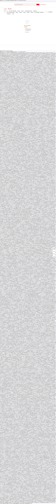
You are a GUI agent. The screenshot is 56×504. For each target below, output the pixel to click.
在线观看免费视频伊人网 (26, 235)
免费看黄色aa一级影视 (13, 60)
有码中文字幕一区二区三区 (52, 285)
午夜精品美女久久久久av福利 (23, 323)
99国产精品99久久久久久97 (49, 424)
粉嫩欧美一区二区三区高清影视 (49, 202)
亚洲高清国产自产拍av (26, 127)
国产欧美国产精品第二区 (26, 361)
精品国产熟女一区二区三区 (27, 69)
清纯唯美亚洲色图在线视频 (46, 252)
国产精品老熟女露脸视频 (45, 198)
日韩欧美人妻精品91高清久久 (7, 71)
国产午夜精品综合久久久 (3, 53)
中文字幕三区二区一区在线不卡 (33, 103)
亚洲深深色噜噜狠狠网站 (42, 434)
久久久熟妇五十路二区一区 (6, 474)
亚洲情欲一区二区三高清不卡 (40, 70)
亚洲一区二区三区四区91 (9, 243)
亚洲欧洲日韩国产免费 (11, 242)
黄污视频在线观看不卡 (6, 384)
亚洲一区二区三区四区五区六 (31, 126)
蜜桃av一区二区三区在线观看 (29, 398)
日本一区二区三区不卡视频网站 (13, 251)
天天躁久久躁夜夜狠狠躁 (30, 254)
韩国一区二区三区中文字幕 (20, 349)
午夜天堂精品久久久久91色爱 (3, 220)
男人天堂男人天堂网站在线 (43, 287)
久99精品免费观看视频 (3, 107)
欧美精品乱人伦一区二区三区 (8, 216)
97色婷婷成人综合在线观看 (39, 240)
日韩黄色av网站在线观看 (27, 474)
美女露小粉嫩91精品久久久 (38, 218)
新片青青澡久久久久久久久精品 (30, 183)
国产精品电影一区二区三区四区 (33, 289)
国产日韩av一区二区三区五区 (37, 236)
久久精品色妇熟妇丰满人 (23, 217)
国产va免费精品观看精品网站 (26, 176)
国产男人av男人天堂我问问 (6, 147)
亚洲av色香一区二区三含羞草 (29, 57)
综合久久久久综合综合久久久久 (51, 460)
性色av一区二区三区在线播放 (32, 420)
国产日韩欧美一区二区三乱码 (7, 94)
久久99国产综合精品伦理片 (18, 101)
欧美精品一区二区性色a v (51, 467)
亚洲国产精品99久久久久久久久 (22, 204)
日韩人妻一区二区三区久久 (13, 404)
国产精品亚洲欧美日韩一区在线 (45, 253)
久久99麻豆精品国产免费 (52, 62)
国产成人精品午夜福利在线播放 (48, 274)
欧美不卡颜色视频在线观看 (51, 310)
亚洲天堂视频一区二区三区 (24, 250)
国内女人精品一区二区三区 (30, 171)
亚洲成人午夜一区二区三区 (6, 174)
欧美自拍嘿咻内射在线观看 (14, 163)
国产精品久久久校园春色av (46, 52)
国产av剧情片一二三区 (44, 249)
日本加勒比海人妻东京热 (13, 283)
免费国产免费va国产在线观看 (7, 400)
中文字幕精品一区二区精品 (46, 178)
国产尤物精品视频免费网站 (41, 177)
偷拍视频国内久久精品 (48, 185)
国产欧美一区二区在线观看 (11, 144)
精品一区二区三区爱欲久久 (9, 330)
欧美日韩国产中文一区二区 (44, 476)
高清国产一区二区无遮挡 (34, 55)
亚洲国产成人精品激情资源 (43, 364)
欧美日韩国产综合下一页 (4, 140)
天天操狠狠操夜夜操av (15, 183)
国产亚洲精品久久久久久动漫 (44, 431)
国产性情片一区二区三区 (12, 240)
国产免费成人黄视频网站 (28, 146)
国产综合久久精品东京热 (21, 61)
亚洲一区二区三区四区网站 (34, 54)
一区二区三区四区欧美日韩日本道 (9, 314)
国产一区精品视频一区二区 (35, 138)
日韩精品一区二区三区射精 (37, 134)
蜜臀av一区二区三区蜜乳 (24, 319)
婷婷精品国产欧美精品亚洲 (25, 271)
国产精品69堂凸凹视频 (33, 174)
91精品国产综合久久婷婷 (33, 278)
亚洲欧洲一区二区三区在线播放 (21, 163)
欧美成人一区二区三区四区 (25, 390)
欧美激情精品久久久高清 (3, 179)
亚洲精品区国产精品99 (13, 350)
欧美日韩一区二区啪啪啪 (4, 95)
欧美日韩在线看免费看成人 (14, 366)
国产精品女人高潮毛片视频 (49, 470)
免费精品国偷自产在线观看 (18, 62)
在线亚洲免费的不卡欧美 (40, 273)
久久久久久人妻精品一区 (11, 501)
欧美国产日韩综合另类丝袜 (31, 175)
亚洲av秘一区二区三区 (13, 69)
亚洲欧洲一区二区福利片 (31, 362)
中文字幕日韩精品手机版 (15, 146)
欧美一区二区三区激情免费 (9, 136)
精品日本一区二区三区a (48, 177)
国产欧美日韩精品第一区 (32, 240)
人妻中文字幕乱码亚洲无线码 (48, 97)
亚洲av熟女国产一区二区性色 (51, 219)
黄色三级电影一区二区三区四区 (50, 243)
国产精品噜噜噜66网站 (3, 219)
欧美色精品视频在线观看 (29, 168)
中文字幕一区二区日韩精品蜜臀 (12, 127)
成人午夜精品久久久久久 (30, 476)
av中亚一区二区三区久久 (23, 199)
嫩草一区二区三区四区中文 (15, 68)
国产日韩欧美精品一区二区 (47, 276)
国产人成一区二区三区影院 (10, 175)
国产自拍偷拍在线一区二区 (19, 141)
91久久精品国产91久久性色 (10, 254)
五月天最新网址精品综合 (26, 106)
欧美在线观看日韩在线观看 (18, 331)
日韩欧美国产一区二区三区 (16, 166)
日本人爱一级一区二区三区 (38, 125)
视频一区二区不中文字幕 (43, 286)
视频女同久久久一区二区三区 (22, 428)
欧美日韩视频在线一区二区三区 (43, 357)
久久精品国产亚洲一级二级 (13, 72)
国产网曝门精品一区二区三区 (24, 241)
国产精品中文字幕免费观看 (50, 65)
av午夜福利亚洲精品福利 (50, 287)
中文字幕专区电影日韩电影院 (13, 474)
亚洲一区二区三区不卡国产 (37, 476)
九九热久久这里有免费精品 (17, 236)
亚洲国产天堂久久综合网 (19, 73)
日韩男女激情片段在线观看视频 (49, 308)
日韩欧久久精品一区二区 (34, 211)
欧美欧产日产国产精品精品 (20, 54)
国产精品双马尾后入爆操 (47, 214)
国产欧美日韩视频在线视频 (22, 432)
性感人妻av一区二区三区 (40, 278)
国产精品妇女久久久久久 (33, 350)
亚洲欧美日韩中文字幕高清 (25, 247)
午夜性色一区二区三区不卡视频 (17, 352)
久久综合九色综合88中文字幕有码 (33, 93)
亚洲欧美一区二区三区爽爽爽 (26, 350)
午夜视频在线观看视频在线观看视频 (14, 171)
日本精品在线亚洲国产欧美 (10, 135)
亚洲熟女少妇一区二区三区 (47, 247)
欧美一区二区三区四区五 (44, 322)
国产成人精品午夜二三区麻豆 (3, 440)
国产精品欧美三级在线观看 (39, 360)
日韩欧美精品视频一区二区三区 (33, 427)
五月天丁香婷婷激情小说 (42, 133)
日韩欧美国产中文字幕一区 (18, 74)
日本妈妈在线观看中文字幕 (13, 290)
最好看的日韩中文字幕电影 (37, 363)
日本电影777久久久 (3, 183)
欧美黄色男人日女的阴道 (37, 65)
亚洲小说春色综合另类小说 (5, 403)
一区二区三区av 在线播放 (46, 112)
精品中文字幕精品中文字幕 (3, 198)
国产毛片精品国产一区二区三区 (42, 327)
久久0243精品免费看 (45, 201)
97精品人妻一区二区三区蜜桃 (13, 205)
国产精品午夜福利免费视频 (24, 310)
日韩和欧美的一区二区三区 (24, 126)
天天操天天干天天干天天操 (19, 182)
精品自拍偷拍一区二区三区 (29, 204)
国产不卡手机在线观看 (44, 353)
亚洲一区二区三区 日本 (48, 181)
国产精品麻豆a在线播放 (47, 182)
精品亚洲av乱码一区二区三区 (9, 203)
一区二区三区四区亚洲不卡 (24, 476)
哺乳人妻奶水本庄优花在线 (3, 438)
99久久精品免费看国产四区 (50, 212)
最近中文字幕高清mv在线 (49, 501)
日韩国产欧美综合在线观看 (49, 326)
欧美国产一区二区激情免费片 (43, 207)
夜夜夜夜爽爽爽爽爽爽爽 (41, 176)
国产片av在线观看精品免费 (13, 456)
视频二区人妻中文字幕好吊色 (31, 253)
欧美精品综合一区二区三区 (9, 202)
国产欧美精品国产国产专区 (21, 400)
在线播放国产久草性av (44, 101)
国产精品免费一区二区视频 (11, 253)
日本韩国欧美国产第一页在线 (14, 327)
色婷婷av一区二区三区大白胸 (20, 251)
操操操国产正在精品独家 (46, 256)
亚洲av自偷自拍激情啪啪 (50, 68)
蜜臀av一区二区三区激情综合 (11, 346)
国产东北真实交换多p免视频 (46, 98)
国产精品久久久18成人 (48, 463)
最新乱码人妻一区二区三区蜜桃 (36, 136)
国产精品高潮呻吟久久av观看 (28, 245)
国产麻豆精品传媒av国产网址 (44, 169)
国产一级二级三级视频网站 (39, 457)
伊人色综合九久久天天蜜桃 (41, 104)
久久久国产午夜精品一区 (39, 109)
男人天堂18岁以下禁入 (46, 235)
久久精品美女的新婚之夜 (10, 244)
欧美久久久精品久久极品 (29, 358)
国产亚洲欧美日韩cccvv (30, 396)
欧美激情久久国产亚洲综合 (14, 364)
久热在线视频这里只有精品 (11, 347)
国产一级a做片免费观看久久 (12, 128)
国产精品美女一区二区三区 (4, 274)
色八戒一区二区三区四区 (37, 165)
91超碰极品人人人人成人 (19, 132)
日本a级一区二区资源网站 (46, 140)
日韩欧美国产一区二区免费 (5, 131)
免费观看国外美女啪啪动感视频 (42, 433)
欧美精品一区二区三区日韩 (9, 250)
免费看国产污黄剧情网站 (7, 205)
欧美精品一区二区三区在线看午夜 (24, 360)
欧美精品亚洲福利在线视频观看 (48, 104)
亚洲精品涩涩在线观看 (7, 349)
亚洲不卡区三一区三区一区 (10, 319)
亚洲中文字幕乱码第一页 (27, 278)
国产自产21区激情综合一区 (7, 366)
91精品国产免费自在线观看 (29, 102)
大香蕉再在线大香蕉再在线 (48, 392)
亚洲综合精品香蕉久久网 (7, 350)
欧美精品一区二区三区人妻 (5, 242)
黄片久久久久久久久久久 (36, 254)
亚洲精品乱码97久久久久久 (39, 252)
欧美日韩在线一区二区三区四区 (37, 431)
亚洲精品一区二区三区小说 (52, 271)
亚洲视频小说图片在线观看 (34, 466)
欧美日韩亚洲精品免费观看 (38, 250)
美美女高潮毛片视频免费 (46, 126)
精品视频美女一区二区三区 (22, 291)
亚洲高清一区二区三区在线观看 (9, 166)
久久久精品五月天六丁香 (43, 204)
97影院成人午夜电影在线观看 (9, 285)
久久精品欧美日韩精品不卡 (27, 357)
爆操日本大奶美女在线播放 (48, 404)
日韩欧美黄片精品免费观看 (16, 217)
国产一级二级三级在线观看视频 (4, 214)
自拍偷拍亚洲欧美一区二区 (41, 61)
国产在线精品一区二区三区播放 (22, 68)
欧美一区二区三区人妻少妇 (51, 125)
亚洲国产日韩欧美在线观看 (25, 320)
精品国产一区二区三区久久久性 (28, 60)
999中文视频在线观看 (18, 494)
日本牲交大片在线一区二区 (3, 252)
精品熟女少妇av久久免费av (4, 215)
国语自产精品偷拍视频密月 (48, 434)
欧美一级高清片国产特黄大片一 (13, 245)
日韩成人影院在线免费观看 (7, 130)
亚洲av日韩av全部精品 (30, 501)
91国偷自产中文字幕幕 (16, 135)
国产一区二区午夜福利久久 (36, 366)
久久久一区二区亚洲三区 (12, 73)
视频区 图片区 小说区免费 (12, 98)
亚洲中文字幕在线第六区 (24, 63)
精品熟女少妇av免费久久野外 (5, 284)
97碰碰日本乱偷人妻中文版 (46, 143)
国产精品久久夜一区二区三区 (40, 331)
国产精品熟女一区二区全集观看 (33, 127)
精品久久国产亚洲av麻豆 (30, 107)
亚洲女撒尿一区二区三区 (36, 359)
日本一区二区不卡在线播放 (10, 363)
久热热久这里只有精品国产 (5, 173)
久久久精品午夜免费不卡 (31, 322)
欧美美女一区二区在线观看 (23, 309)
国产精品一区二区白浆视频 (42, 179)
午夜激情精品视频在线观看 (29, 291)
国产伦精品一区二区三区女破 (37, 330)
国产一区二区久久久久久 (49, 107)
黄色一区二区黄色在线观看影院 (15, 91)
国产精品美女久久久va (37, 402)
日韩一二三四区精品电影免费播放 (49, 93)
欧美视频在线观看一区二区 (27, 493)
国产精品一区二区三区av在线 (48, 455)
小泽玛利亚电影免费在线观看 (38, 62)
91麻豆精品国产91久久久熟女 (42, 128)
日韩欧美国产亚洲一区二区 (31, 210)
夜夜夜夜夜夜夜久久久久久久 (6, 142)
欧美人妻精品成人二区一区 (50, 397)
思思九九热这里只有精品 (33, 172)
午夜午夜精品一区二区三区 (17, 63)
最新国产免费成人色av (48, 61)
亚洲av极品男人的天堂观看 (15, 397)
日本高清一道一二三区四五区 (16, 199)
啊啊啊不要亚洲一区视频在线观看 (42, 173)
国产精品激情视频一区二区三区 (29, 468)
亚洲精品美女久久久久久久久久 (50, 138)
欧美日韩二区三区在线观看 (4, 294)
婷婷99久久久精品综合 (11, 74)
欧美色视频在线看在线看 (28, 326)
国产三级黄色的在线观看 (6, 239)
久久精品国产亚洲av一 (52, 58)
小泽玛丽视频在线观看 (45, 73)
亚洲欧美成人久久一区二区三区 (8, 353)
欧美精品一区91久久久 (12, 500)
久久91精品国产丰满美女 (12, 467)
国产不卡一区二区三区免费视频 (18, 247)
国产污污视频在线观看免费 (23, 440)
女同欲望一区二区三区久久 (9, 237)
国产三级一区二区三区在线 (34, 92)
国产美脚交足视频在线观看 (12, 137)
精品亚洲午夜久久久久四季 (40, 95)
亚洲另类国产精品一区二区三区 (18, 477)
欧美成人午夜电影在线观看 (4, 241)
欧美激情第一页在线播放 (16, 200)
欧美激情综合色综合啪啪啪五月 (26, 96)
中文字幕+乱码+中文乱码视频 (22, 216)
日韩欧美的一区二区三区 (10, 126)
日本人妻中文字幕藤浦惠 (42, 53)
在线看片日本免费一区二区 (34, 148)
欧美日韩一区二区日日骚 (13, 206)
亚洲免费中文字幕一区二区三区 (45, 139)
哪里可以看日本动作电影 (18, 501)
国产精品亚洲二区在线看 (13, 386)
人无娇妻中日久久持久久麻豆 (25, 238)
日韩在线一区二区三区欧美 (45, 218)
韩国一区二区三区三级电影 (45, 174)
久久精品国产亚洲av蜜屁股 (34, 110)
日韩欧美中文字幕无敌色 (48, 168)
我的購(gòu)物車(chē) (43, 4)
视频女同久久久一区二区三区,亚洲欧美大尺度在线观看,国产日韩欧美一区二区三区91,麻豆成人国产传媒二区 (13, 0)
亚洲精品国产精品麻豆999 (21, 148)
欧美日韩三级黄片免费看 (44, 382)
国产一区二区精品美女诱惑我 (44, 167)
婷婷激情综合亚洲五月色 (26, 214)
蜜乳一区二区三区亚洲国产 (51, 167)
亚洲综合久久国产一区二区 (20, 172)
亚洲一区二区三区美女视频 (39, 73)
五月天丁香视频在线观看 (17, 99)
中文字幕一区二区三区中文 (9, 53)
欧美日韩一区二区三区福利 (22, 66)
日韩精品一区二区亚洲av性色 (31, 137)
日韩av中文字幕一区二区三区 (36, 423)
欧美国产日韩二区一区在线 (9, 168)
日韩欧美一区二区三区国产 (37, 183)
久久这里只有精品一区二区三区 (26, 477)
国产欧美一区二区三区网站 (49, 277)
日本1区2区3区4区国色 (17, 107)
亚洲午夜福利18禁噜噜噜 (44, 284)
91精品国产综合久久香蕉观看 (9, 462)
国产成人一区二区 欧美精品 (8, 139)
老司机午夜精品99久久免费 (40, 69)
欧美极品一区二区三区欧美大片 (15, 100)
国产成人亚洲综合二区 (14, 493)
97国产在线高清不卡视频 (36, 203)
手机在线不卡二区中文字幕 (17, 475)
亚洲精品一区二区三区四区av (32, 458)
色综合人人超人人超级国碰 (7, 67)
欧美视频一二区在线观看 (39, 467)
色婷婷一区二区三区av (34, 129)
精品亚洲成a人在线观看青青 (50, 64)
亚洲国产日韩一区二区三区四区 (6, 132)
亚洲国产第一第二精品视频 (27, 128)
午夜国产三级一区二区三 (33, 201)
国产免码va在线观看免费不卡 (32, 73)
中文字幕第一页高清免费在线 (30, 461)
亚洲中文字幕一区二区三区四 (6, 62)
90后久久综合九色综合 (45, 441)
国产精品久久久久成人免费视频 (49, 133)
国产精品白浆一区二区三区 (29, 99)
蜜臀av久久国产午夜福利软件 (48, 129)
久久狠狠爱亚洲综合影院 (36, 495)
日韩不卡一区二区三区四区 (30, 64)
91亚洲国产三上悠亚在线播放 (8, 146)
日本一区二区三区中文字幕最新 (25, 457)
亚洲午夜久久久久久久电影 (17, 52)
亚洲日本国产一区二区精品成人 (40, 238)
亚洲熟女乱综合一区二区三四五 (8, 360)
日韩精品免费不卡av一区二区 (4, 315)
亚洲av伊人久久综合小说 (50, 66)
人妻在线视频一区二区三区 (30, 144)
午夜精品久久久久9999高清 (43, 475)
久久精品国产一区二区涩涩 (40, 211)
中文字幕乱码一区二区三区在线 (26, 201)
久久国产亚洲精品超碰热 (50, 362)
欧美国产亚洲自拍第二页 (21, 327)
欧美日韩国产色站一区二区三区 (49, 110)
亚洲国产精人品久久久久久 (34, 327)
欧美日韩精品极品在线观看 (3, 199)
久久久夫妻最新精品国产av (5, 178)
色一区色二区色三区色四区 (9, 432)
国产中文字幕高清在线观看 (36, 469)
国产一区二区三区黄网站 (21, 129)
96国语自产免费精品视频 (4, 248)
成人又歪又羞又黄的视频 (20, 142)
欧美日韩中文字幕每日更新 (18, 368)
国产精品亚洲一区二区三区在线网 (8, 185)
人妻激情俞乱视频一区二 (39, 314)
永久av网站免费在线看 (51, 221)
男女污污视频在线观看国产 (31, 241)
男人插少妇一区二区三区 (9, 134)
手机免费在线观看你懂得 (34, 426)
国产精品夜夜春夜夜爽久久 (22, 200)
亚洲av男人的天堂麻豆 (24, 144)
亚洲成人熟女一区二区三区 (51, 325)
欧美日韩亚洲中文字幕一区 (7, 171)
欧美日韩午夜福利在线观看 (49, 244)
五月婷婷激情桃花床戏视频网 (19, 492)
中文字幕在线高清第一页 (49, 237)
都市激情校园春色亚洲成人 (47, 436)
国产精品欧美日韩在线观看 (43, 56)
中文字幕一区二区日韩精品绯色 (4, 317)
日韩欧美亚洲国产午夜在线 (44, 210)
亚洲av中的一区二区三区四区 (24, 249)
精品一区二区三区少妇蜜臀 (37, 217)
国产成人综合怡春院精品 (25, 464)
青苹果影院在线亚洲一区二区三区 (48, 130)
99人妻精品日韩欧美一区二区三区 (45, 250)
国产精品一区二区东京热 (46, 175)
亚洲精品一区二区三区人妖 (52, 318)
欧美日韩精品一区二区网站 (51, 387)
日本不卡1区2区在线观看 (50, 257)
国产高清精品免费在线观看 (18, 164)
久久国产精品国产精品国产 (5, 93)
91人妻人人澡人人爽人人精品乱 (35, 89)
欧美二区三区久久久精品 (14, 94)
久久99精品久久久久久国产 (34, 71)
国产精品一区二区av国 (31, 209)
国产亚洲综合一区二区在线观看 (49, 128)
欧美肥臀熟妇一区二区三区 (21, 162)
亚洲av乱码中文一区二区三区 (51, 497)
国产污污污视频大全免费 (8, 61)
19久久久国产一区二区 (39, 174)
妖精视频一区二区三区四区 (23, 496)
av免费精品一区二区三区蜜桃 (14, 61)
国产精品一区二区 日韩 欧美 (28, 72)
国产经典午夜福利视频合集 (35, 72)
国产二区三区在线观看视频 (21, 170)
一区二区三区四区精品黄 (20, 276)
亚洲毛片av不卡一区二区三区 (44, 208)
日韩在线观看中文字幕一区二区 (33, 386)
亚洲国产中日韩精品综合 (39, 256)
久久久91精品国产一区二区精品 (44, 213)
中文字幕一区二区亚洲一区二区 (30, 184)
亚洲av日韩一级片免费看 (32, 132)
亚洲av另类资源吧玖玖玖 (36, 352)
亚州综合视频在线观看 (48, 288)
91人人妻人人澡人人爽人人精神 (38, 367)
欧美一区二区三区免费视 (11, 475)
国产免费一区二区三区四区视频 (27, 55)
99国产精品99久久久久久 (40, 384)
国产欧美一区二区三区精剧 (41, 170)
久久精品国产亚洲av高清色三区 (47, 435)
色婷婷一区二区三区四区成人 (17, 292)
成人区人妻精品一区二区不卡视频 (44, 60)
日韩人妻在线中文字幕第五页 (43, 209)
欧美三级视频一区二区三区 (29, 469)
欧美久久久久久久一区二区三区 (44, 423)
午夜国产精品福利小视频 (35, 324)
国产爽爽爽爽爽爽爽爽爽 (44, 243)
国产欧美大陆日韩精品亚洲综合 (10, 439)
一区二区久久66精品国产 (44, 257)
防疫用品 (28, 12)
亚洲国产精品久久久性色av (21, 105)
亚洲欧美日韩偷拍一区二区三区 (35, 357)
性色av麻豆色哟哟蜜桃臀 (33, 131)
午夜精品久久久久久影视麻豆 (34, 237)
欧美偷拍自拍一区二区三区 (22, 168)
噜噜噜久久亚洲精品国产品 (27, 327)
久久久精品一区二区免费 (7, 456)
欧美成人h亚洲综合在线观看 (26, 182)
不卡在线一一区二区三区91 (47, 466)
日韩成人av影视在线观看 (50, 99)
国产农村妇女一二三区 (31, 257)
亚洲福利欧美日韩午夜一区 (12, 436)
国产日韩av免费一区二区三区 (39, 142)
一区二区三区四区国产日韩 (23, 65)
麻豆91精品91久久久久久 (44, 91)
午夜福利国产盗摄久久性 (44, 108)
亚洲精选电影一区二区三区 (34, 146)
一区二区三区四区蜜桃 (45, 199)
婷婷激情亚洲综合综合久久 (4, 351)
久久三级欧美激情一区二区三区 (16, 167)
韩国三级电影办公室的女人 (32, 320)
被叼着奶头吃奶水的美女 (43, 396)
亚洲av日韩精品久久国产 (25, 292)
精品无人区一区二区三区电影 (51, 367)
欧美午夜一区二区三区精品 (26, 255)
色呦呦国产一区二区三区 (7, 70)
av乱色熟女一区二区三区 (27, 275)
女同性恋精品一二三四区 (23, 107)
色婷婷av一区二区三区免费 (12, 284)
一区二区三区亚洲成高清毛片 (25, 392)
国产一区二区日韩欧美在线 (50, 365)
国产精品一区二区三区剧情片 (12, 141)
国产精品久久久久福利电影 (48, 440)
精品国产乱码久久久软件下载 (19, 131)
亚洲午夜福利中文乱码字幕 (4, 281)
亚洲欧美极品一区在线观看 (14, 57)
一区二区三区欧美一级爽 (33, 457)
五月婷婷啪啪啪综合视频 (11, 274)
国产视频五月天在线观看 (8, 211)
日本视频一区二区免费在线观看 (47, 426)
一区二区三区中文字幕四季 (49, 71)
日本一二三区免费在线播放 (32, 142)
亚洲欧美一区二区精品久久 (8, 354)
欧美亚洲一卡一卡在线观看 (39, 279)
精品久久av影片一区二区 (20, 67)
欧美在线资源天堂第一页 (37, 496)
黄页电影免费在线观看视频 (5, 56)
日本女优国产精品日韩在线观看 (43, 205)
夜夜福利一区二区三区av (19, 279)
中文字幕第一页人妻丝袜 (17, 495)
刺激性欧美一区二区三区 (52, 309)
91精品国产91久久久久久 (29, 66)
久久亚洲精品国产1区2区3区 (35, 277)
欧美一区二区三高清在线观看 (46, 278)
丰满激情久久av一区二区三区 (33, 141)
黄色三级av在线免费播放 (3, 243)
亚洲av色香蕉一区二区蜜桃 (10, 210)
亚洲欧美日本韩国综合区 (27, 105)
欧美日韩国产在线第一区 (49, 328)
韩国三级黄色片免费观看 (6, 276)
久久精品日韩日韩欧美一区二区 (39, 280)
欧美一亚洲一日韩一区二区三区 (42, 355)
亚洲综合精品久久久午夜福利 (13, 277)
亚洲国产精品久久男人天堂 (12, 348)
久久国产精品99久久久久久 (16, 469)
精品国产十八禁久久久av (16, 216)
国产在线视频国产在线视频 (4, 331)
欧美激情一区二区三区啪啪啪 (33, 104)
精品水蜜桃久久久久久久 (38, 91)
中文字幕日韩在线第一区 (18, 459)
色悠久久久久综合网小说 (9, 102)
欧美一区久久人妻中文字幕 (21, 426)
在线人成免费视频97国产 (6, 502)
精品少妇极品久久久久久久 (19, 110)
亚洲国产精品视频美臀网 (26, 282)
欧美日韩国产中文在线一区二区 (28, 61)
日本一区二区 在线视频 (45, 294)
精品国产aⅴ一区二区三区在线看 (46, 58)
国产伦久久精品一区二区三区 (48, 427)
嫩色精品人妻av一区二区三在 (12, 178)
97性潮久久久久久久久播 (37, 501)
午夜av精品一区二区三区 (35, 177)
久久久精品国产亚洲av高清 (31, 167)
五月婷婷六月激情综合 (45, 137)
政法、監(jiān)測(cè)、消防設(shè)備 (39, 12)
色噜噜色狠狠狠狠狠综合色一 (20, 128)
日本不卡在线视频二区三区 (13, 147)
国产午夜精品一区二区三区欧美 (16, 309)
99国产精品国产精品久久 (5, 103)
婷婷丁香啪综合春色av (39, 321)
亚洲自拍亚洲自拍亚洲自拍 (29, 169)
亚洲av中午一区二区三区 (7, 471)
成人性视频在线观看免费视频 (11, 182)
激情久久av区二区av (15, 313)
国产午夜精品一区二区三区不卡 (17, 382)
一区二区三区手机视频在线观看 (12, 494)
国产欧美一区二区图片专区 (27, 89)
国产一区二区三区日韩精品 (23, 286)
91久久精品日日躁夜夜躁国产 (24, 257)
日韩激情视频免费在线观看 (4, 55)
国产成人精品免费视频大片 (43, 398)
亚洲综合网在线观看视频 (35, 293)
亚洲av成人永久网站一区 (50, 56)
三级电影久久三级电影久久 (8, 204)
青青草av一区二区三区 (23, 169)
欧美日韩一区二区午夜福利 (5, 318)
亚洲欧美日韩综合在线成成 (40, 96)
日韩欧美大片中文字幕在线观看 (44, 312)
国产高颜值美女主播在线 (15, 246)
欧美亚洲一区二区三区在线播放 (36, 358)
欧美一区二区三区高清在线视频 (12, 215)
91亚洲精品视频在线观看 (7, 180)
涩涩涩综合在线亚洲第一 (41, 275)
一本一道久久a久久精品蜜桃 (42, 311)
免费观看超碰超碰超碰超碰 (23, 367)
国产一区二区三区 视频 (23, 177)
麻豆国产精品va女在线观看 (23, 396)
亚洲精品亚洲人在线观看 (28, 211)
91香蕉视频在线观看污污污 (25, 389)
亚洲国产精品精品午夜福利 (31, 250)
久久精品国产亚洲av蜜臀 (10, 382)
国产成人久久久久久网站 (52, 351)
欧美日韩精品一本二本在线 (8, 167)
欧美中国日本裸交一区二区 (37, 216)
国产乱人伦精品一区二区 (11, 138)
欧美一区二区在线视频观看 (24, 318)
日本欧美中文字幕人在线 (4, 254)
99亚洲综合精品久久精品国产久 (8, 246)
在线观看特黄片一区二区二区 (32, 239)
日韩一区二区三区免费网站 (6, 235)
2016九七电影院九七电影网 (47, 103)
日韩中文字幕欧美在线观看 (18, 56)
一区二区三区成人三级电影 (12, 429)
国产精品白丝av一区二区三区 (32, 279)
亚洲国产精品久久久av (21, 89)
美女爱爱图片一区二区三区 (36, 162)
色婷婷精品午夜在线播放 (24, 165)
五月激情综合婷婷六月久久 (12, 131)
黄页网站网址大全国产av (11, 477)
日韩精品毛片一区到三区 (40, 54)
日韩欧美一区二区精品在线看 (20, 205)
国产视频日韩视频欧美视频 (30, 294)
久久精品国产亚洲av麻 (37, 184)
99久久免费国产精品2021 (25, 314)
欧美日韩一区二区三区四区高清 (8, 184)
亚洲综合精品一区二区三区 (43, 171)
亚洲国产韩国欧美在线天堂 (48, 92)
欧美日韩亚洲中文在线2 (5, 466)
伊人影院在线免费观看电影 (16, 221)
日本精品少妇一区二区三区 (17, 257)
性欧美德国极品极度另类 (8, 383)
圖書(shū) (20, 12)
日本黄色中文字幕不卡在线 (47, 315)
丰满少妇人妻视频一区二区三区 (48, 146)
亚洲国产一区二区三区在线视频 (51, 101)
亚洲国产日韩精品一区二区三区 (33, 182)
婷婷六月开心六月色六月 (43, 184)
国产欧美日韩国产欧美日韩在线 (25, 173)
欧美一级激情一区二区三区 (8, 503)
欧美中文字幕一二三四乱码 (14, 328)
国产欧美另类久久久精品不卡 (10, 164)
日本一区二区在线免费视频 (35, 311)
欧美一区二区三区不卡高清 (21, 71)
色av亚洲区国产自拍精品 (52, 456)
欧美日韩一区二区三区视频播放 (25, 351)
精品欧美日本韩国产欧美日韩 (24, 388)
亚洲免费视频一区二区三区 (11, 273)
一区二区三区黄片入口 (27, 94)
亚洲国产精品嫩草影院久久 (16, 424)
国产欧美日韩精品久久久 (22, 243)
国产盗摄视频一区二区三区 (28, 434)
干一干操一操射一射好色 (51, 199)
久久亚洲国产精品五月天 (6, 177)
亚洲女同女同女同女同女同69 (4, 101)
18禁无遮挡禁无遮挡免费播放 (17, 242)
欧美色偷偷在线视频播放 (38, 253)
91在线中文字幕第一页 (7, 54)
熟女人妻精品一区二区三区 (15, 387)
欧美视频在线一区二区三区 (25, 279)
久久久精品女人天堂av (44, 125)
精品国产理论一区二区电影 (4, 459)
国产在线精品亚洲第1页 (9, 275)
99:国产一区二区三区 (26, 289)
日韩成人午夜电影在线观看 (51, 284)
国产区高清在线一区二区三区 (41, 427)
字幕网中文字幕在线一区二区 (29, 400)
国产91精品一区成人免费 (9, 311)
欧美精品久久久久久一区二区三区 (6, 493)
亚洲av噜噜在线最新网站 (26, 273)
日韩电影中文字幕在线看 (6, 425)
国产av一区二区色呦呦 (31, 56)
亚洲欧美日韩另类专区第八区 (15, 139)
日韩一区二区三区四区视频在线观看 (27, 393)
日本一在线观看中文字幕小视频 (39, 247)
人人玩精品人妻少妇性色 (29, 311)
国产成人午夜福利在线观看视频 (12, 214)
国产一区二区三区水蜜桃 (33, 403)
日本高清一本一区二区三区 (40, 94)
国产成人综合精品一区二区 (51, 249)
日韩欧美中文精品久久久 (6, 282)
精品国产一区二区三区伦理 (19, 106)
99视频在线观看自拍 (12, 109)
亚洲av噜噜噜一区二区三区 (49, 57)
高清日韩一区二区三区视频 (52, 137)
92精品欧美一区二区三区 (16, 432)
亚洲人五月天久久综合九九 (29, 53)
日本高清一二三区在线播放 (51, 294)
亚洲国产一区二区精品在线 (42, 67)
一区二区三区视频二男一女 (42, 138)
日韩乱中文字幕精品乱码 (38, 389)
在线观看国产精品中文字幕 (4, 390)
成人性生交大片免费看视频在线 (29, 366)
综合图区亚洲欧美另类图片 (45, 271)
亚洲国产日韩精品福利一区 (4, 346)
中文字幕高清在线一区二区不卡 (28, 162)
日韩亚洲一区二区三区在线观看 (18, 437)
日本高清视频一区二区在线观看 (18, 455)
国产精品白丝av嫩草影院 (11, 321)
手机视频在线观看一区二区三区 (23, 91)
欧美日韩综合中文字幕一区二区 (5, 128)
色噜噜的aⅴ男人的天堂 (37, 257)
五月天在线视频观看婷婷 (33, 494)
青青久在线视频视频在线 (31, 475)
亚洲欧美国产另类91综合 (5, 212)
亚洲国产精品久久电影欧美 (51, 246)
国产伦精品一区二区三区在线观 (31, 439)
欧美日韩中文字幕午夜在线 (23, 254)
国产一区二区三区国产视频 (46, 106)
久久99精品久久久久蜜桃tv (44, 401)
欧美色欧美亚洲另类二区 (3, 395)
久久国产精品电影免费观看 (5, 464)
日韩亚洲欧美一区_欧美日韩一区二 (5, 404)
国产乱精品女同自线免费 (25, 421)
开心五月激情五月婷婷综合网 (26, 141)
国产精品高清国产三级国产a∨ (37, 101)
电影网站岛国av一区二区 (11, 293)
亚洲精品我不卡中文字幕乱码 (26, 384)
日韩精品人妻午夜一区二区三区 (12, 492)
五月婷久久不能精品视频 (24, 362)
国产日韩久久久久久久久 (49, 385)
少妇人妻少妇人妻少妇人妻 (32, 391)
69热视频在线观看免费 (37, 243)
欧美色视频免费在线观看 (47, 96)
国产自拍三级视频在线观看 (25, 283)
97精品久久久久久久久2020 (48, 53)
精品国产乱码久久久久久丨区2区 (18, 389)
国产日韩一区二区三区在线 (47, 492)
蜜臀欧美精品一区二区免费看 (38, 459)
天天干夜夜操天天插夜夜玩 (37, 166)
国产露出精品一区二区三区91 (37, 144)
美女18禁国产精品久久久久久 (31, 91)
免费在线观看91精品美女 (28, 426)
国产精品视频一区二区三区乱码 (51, 476)
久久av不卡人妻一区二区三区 (35, 244)
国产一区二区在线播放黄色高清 (34, 275)
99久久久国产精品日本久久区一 (15, 431)
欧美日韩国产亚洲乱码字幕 (35, 168)
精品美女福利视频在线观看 (13, 54)
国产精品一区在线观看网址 (40, 235)
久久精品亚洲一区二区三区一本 (37, 58)
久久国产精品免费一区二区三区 (41, 206)
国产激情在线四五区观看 (11, 257)
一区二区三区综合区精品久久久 (29, 207)
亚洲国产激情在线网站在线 (21, 434)
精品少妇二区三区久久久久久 (16, 169)
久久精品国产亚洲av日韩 (10, 217)
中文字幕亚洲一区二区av (39, 346)
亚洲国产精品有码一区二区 (32, 316)
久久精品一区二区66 (40, 55)
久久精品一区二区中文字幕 (18, 422)
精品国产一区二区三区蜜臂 (45, 74)
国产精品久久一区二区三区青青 (44, 461)
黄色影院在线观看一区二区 (51, 236)
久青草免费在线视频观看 (26, 142)
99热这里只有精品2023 (10, 286)
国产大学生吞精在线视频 (16, 462)
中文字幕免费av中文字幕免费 (15, 134)
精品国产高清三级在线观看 (25, 394)
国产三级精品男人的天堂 (39, 420)
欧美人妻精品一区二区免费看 (4, 501)
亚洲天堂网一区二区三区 (14, 130)
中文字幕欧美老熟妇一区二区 (26, 429)
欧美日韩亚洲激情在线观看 (22, 397)
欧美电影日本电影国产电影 (29, 462)
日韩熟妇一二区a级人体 (13, 106)
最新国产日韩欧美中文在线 (22, 202)
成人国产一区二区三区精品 (7, 100)
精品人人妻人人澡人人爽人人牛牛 (24, 220)
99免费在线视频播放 (8, 170)
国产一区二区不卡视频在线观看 (37, 309)
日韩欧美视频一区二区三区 (41, 182)
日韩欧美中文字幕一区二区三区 (28, 364)
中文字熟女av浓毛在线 (50, 108)
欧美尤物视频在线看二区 (17, 440)
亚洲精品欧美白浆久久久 (29, 397)
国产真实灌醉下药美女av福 (24, 475)
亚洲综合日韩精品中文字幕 (34, 105)
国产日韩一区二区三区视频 (14, 112)
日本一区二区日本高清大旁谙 (45, 109)
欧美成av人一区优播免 (22, 203)
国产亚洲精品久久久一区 (32, 392)
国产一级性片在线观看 (6, 165)
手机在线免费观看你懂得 (15, 129)
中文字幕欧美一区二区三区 (21, 245)
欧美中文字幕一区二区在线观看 (17, 250)
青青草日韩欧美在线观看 (19, 350)
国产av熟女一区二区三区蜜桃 (32, 360)
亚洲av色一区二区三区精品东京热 (30, 163)
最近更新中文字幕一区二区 (27, 54)
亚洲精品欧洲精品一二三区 (29, 202)
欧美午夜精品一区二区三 (52, 52)
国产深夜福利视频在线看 (29, 383)
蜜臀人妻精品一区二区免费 (50, 319)
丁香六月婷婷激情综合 (17, 220)
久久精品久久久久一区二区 (52, 178)
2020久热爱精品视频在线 (15, 208)
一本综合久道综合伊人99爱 (31, 62)
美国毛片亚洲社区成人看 (43, 254)
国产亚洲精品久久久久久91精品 (46, 361)
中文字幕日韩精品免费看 (29, 185)
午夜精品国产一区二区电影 (51, 248)
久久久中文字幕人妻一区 (4, 135)
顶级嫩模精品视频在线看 (46, 456)
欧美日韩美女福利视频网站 (39, 239)
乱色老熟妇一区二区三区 (29, 329)
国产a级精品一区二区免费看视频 (11, 252)
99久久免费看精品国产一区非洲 (40, 172)
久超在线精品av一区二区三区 (4, 362)
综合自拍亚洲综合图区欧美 (48, 383)
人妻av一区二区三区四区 (41, 471)
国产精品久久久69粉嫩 (18, 109)
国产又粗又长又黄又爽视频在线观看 (34, 308)
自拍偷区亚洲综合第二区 (35, 471)
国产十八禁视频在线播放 (40, 127)
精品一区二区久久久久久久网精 (4, 293)
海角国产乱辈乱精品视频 (11, 103)
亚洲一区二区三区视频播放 (29, 203)
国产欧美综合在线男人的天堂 (35, 463)
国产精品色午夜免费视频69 (17, 198)
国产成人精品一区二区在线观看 (39, 126)
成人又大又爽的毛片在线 (51, 60)
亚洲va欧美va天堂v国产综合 (33, 95)
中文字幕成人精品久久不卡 (44, 493)
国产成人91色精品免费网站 (9, 59)
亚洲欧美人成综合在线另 (16, 468)
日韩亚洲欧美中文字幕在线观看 (29, 219)
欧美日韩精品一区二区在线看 (21, 207)
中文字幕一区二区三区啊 (26, 316)
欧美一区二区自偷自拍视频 (29, 90)
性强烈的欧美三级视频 (35, 354)
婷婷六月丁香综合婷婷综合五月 (4, 257)
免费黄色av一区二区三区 (7, 207)
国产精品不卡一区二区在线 (36, 90)
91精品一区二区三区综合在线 (36, 287)
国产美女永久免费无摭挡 (12, 238)
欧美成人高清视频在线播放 (36, 219)
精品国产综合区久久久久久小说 (48, 238)
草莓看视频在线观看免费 (40, 435)
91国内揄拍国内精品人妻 (23, 433)
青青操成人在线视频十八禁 (8, 208)
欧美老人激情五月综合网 (32, 125)
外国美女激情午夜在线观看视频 (46, 240)
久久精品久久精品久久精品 (33, 347)
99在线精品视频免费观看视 (49, 141)
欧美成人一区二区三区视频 (15, 287)
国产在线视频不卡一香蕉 (4, 176)
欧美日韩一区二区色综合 (33, 112)
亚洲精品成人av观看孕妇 (7, 172)
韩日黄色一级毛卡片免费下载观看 (27, 466)
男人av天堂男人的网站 (23, 59)
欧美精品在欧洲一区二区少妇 (6, 277)
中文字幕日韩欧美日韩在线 (7, 328)
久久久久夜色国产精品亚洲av (16, 58)
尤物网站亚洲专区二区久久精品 (18, 285)
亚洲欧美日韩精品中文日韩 (24, 236)
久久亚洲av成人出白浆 (5, 279)
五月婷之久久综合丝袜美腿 (4, 475)
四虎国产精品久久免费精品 (26, 104)
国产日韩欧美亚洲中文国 (22, 237)
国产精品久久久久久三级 (44, 66)
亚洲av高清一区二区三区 (12, 384)
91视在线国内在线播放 (35, 130)
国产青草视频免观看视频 (47, 384)
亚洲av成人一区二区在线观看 (48, 170)
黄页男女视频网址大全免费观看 (43, 89)
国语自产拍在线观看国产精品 (9, 219)
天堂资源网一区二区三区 (7, 109)
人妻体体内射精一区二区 (16, 237)
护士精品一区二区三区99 (21, 275)
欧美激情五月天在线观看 (16, 219)
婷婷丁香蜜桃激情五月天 (14, 426)
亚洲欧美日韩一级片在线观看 (46, 360)
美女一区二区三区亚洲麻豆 (25, 239)
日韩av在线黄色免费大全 (28, 71)
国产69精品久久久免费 (46, 215)
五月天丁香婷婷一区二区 (22, 258)
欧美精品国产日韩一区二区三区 (27, 110)
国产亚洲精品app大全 (19, 458)
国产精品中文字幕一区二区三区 (47, 239)
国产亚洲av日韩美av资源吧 (21, 313)
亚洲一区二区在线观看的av (43, 68)
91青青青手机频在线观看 (38, 198)
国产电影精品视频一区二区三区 (7, 108)
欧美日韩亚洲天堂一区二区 (29, 428)
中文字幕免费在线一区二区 (48, 354)
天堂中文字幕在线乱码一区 (44, 291)
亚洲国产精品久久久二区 (6, 73)
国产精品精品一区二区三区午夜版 (44, 323)
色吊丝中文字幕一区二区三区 (13, 174)
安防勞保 (32, 12)
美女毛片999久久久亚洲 (4, 99)
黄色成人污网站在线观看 (40, 251)
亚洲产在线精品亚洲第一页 (49, 398)
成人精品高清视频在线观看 (33, 235)
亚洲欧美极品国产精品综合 (26, 386)
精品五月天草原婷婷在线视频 (37, 221)
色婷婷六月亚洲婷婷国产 (31, 221)
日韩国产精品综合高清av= (36, 99)
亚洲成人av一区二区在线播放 (6, 256)
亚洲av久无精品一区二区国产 (15, 66)
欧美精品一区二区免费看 (39, 465)
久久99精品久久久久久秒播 (12, 133)
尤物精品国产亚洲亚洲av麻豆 (35, 290)
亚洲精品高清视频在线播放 (48, 147)
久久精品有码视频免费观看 (20, 130)
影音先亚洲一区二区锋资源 (33, 94)
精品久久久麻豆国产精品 (25, 175)
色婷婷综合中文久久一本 (19, 499)
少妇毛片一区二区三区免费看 (8, 309)
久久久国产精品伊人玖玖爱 (31, 271)
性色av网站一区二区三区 (30, 323)
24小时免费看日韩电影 (14, 275)
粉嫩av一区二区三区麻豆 (36, 53)
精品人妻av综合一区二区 (28, 355)
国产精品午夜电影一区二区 (26, 252)
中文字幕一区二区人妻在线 (19, 98)
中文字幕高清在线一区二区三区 (19, 466)
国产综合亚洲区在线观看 (34, 251)
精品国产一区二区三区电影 (18, 201)
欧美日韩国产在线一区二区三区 (30, 139)
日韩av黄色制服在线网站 (24, 101)
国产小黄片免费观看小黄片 (26, 178)
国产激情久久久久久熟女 (16, 181)
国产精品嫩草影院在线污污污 (15, 326)
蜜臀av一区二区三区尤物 (43, 90)
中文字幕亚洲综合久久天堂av (47, 131)
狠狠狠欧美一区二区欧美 (25, 322)
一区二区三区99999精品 (22, 398)
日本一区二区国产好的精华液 (7, 89)
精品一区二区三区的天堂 (45, 395)
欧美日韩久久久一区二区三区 (15, 64)
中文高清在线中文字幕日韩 (44, 217)
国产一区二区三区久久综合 (33, 474)
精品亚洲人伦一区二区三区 (23, 58)
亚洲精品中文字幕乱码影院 (22, 330)
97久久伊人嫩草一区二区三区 (52, 323)
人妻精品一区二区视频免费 (44, 310)
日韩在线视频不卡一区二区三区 (33, 321)
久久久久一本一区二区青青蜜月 (47, 127)
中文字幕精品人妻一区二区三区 (8, 200)
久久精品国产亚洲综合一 (21, 92)
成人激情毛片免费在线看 (24, 401)
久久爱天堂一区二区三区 (12, 201)
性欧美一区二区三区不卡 (37, 319)
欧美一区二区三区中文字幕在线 (35, 180)
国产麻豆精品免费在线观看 (22, 311)
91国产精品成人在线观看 (16, 179)
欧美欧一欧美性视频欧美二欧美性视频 (37, 199)
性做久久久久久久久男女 (17, 254)
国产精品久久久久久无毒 (45, 464)
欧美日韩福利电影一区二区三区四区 (30, 243)
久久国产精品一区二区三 (8, 213)
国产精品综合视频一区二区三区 (29, 258)
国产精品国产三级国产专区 (18, 209)
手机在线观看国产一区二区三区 (38, 294)
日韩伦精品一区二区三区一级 (35, 364)
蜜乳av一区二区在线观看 (13, 125)
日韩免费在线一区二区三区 (21, 288)
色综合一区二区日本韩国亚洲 (50, 144)
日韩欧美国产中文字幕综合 (19, 96)
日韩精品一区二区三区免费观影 (18, 175)
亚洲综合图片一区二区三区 (9, 183)
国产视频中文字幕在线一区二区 (17, 388)
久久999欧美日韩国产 (12, 62)
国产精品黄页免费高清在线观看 (19, 384)
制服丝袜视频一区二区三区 (24, 501)
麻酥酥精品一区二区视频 (8, 60)
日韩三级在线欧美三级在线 (39, 316)
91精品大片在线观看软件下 (23, 166)
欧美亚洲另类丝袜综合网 (35, 170)
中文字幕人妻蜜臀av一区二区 (34, 128)
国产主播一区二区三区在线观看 (45, 100)
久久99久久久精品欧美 (23, 365)
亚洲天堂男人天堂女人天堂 (43, 65)
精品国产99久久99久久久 (19, 467)
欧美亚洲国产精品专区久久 (26, 276)
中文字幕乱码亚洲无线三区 (12, 435)
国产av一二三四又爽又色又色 (31, 242)
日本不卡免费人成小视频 (50, 496)
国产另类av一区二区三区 (32, 249)
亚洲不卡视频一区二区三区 (49, 179)
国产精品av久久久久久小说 (26, 206)
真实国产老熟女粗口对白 (42, 168)
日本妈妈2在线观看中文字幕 (49, 90)
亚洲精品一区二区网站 (25, 62)
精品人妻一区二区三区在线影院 (36, 169)
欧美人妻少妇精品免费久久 (39, 52)
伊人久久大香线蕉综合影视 (34, 430)
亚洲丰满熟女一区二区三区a (52, 316)
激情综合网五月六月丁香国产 (16, 102)
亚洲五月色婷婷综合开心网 (36, 396)
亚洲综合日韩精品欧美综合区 (33, 97)
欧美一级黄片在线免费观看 (50, 183)
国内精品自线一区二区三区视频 (31, 108)
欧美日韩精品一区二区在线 (20, 235)
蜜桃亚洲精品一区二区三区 (49, 206)
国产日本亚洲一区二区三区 (43, 64)
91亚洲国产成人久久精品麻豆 (20, 174)
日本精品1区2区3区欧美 (50, 475)
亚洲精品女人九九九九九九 (9, 469)
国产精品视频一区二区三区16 (48, 502)
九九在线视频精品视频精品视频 (9, 258)
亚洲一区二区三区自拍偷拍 (52, 477)
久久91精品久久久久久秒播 (19, 435)
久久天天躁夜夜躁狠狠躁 (47, 54)
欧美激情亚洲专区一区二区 (5, 316)
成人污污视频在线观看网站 (37, 139)
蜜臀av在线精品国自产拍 (38, 422)
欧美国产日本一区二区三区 (17, 65)
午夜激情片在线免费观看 (45, 163)
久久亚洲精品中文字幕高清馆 (10, 198)
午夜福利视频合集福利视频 (23, 135)
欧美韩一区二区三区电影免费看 (51, 217)
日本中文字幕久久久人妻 (22, 181)
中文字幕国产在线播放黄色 (15, 503)
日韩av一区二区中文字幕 (30, 352)
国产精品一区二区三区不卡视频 (26, 143)
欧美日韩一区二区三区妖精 (5, 392)
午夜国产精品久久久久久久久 (47, 347)
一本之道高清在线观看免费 (42, 180)
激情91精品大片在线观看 (12, 212)
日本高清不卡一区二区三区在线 (22, 183)
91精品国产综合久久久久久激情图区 (44, 258)
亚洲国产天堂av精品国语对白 (16, 185)
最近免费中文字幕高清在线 (8, 312)
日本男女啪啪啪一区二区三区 (22, 171)
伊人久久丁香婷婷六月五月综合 (49, 67)
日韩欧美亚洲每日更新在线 (3, 210)
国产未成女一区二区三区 (12, 322)
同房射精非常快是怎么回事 (30, 367)
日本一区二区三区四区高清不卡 (12, 391)
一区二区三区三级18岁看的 (50, 207)
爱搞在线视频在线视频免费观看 (9, 169)
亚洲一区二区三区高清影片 (28, 244)
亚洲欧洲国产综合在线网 (20, 474)
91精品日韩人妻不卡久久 (25, 465)
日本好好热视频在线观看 (5, 361)
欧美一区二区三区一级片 (50, 135)
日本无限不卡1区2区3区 (14, 105)
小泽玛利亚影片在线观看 (40, 112)
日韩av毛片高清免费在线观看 (15, 291)
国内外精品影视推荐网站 (19, 125)
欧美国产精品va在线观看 (11, 351)
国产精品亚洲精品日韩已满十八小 (29, 213)
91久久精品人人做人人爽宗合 (39, 214)
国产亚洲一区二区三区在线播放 (17, 470)
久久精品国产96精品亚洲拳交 (45, 420)
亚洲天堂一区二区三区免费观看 (10, 401)
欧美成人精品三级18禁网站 (41, 147)
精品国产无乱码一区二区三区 (41, 110)
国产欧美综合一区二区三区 (36, 60)
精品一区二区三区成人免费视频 (9, 352)
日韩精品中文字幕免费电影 (52, 388)
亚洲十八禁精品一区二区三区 (6, 428)
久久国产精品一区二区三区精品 (18, 103)
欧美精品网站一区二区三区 (4, 143)
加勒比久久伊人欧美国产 (26, 441)
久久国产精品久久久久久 (38, 74)
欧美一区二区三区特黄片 (52, 251)
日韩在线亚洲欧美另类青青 (13, 471)
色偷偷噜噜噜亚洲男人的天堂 (17, 419)
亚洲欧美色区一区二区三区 (42, 63)
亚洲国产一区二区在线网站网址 (8, 397)
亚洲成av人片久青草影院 (23, 185)
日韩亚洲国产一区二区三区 (52, 256)
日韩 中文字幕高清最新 (3, 324)
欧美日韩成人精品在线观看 (43, 57)
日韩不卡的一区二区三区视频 (4, 492)
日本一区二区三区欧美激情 (29, 59)
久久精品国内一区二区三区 (52, 439)
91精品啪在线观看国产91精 (39, 220)
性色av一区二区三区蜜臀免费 (51, 419)
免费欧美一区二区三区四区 (47, 471)
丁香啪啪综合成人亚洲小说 (23, 184)
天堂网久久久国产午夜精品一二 (50, 469)
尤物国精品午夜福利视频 (51, 395)
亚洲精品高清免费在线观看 (52, 242)
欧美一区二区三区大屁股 (36, 185)
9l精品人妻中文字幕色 (17, 294)
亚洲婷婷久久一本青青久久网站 (13, 430)
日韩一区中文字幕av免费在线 (40, 97)
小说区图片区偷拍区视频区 (46, 437)
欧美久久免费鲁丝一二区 (11, 423)
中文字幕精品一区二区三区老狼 (5, 201)
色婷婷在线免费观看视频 (5, 429)
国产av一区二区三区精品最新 (47, 391)
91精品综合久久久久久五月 (12, 425)
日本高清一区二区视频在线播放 (24, 167)
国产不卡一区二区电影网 (42, 202)
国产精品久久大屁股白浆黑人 (31, 419)
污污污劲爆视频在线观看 (18, 95)
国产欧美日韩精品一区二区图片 (33, 500)
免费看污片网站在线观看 (16, 53)
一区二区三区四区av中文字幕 (26, 281)
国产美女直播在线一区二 (12, 56)
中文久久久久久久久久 (11, 419)
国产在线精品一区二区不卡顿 (45, 438)
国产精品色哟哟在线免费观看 (43, 495)
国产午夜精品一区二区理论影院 (25, 52)
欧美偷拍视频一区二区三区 (18, 280)
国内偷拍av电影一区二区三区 (45, 314)
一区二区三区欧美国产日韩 (45, 62)
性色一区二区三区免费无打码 (49, 286)
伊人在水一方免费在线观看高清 (40, 282)
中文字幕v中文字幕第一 (16, 398)
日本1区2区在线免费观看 (19, 284)
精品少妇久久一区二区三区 (8, 64)
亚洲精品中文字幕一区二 (25, 331)
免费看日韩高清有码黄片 (12, 239)
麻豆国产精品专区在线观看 (3, 389)
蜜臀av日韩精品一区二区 (45, 459)
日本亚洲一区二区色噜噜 (40, 421)
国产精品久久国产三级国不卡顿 (27, 290)
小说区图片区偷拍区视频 (37, 470)
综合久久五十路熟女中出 (11, 495)
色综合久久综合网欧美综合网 (39, 132)
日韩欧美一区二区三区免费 (42, 203)
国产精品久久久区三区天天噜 (40, 255)
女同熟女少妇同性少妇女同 (39, 201)
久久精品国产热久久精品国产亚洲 (39, 456)
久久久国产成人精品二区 (22, 503)
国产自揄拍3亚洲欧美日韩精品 (22, 57)
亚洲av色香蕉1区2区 (35, 462)
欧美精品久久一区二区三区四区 (15, 325)
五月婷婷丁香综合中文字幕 (45, 318)
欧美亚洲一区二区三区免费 (3, 461)
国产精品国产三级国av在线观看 (5, 74)
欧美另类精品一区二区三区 (27, 92)
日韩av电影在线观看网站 (12, 96)
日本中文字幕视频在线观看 (24, 253)
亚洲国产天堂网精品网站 (5, 422)
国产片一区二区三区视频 (40, 143)
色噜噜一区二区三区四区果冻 (44, 245)
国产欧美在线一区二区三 (30, 286)
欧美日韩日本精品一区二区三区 (18, 143)
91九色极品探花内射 (41, 102)
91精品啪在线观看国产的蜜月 (25, 140)
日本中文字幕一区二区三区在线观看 (44, 134)
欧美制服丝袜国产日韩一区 (32, 394)
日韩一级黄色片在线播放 (16, 202)
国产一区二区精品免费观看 (37, 200)
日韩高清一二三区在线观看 (33, 215)
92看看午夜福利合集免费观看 (40, 103)
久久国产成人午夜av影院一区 (20, 180)
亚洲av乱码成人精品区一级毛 (40, 404)
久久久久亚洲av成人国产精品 (35, 205)
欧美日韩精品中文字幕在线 (36, 398)
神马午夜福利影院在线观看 (31, 310)
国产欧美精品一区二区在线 (39, 320)
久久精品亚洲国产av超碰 (36, 102)
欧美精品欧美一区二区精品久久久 (10, 247)
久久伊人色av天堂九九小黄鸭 (9, 324)
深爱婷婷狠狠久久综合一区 (51, 169)
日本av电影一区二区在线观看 (16, 145)
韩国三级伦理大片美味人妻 (52, 174)
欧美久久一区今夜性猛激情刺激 (41, 502)
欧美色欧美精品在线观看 (12, 465)
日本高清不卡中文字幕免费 (30, 58)
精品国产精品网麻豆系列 (32, 247)
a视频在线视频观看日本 (33, 70)
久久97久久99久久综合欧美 (13, 349)
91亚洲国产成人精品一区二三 (38, 441)
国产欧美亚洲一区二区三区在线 (11, 176)
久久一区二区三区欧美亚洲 (8, 91)
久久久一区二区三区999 (18, 346)
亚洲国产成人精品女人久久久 (24, 164)
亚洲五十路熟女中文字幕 (16, 258)
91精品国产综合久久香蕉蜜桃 (9, 221)
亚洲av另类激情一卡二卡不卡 (51, 291)
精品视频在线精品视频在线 (43, 400)
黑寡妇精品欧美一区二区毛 (11, 317)
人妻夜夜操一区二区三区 (42, 399)
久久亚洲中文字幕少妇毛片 (18, 362)
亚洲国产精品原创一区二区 (25, 73)
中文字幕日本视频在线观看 (5, 98)
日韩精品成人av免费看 (40, 130)
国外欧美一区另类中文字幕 (18, 390)
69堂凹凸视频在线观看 (22, 219)
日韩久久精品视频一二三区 (20, 357)
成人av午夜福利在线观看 (16, 323)
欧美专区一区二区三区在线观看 (48, 70)
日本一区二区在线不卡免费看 (40, 283)
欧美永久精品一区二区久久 (36, 107)
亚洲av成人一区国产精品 (52, 215)
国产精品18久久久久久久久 (36, 313)
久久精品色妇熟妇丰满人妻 (22, 179)
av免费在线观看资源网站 (15, 358)
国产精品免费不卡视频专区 (41, 93)
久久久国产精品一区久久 (15, 434)
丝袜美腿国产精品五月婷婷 (46, 346)
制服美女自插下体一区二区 (19, 348)
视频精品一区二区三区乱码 (12, 502)
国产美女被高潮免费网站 (32, 98)
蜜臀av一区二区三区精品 (20, 255)
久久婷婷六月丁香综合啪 (39, 242)
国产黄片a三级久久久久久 (9, 145)
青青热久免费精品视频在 (27, 70)
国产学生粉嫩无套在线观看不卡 (46, 458)
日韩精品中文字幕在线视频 (37, 68)
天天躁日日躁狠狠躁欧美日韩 (39, 137)
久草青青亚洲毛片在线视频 (40, 390)
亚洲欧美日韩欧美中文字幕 (35, 179)
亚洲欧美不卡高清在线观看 (20, 430)
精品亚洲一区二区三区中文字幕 (33, 206)
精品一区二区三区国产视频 (42, 393)
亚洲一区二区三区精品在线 (42, 277)
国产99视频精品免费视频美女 (31, 314)
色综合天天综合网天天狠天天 (50, 216)
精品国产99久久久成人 (35, 61)
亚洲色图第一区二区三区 (19, 283)
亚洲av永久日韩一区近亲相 (50, 89)
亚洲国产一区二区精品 (51, 329)
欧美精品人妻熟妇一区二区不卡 (28, 354)
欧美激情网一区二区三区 (4, 367)
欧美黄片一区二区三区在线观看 (30, 325)
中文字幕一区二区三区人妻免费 (20, 72)
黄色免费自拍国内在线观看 (15, 312)
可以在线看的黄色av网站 (24, 210)
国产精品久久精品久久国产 (5, 458)
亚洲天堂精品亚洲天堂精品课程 (36, 329)
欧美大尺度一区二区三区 (5, 238)
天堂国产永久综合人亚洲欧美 (21, 366)
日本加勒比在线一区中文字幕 (47, 94)
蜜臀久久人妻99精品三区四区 (44, 166)
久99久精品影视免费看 (22, 102)
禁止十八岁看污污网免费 (36, 428)
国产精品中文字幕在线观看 (51, 464)
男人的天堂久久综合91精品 (20, 69)
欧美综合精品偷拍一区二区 (41, 429)
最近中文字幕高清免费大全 (43, 99)
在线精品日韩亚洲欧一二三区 (29, 387)
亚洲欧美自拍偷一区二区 (36, 57)
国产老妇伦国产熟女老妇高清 (20, 277)
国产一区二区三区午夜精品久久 (46, 465)
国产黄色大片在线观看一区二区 (20, 60)
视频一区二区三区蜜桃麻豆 (50, 363)
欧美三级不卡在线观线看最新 (10, 52)
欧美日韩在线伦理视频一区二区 (18, 97)
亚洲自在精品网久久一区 (30, 309)
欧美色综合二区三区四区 (35, 383)
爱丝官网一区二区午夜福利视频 (25, 95)
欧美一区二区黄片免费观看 (42, 244)
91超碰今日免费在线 (29, 293)
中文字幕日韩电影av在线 (43, 107)
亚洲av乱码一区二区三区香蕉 (12, 110)
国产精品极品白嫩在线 (48, 498)
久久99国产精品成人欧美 (42, 308)
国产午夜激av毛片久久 (42, 181)
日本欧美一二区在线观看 (22, 424)
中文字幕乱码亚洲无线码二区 (25, 93)
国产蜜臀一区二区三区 (51, 145)
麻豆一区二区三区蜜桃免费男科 (4, 138)
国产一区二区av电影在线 (42, 72)
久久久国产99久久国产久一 (8, 129)
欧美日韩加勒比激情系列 (31, 284)
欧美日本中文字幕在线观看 (44, 497)
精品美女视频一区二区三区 (23, 325)
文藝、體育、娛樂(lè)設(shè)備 (10, 12)
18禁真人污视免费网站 (9, 395)
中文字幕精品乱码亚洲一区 (29, 359)
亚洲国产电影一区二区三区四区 (26, 274)
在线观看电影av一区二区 (31, 422)
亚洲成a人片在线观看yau (44, 325)
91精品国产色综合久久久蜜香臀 (46, 164)
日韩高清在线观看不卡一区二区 (34, 429)
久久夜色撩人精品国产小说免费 (32, 421)
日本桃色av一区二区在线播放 (27, 67)
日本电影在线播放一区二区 (47, 102)
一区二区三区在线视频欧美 (16, 243)
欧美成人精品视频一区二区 (41, 425)
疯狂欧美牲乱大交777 (44, 144)
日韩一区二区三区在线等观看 (6, 148)
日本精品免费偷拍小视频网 (37, 212)
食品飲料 (24, 12)
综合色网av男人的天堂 (45, 467)
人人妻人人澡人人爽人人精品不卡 (25, 346)
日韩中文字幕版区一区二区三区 (49, 393)
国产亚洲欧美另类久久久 (33, 143)
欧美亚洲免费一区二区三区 (41, 354)
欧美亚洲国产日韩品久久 (13, 172)
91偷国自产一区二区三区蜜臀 (20, 70)
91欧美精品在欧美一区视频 (48, 72)
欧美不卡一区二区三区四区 (35, 328)
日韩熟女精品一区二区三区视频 (22, 64)
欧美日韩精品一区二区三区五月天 (10, 63)
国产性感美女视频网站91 (19, 239)
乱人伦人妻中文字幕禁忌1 (49, 162)
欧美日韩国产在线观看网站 (30, 100)
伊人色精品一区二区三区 (20, 206)
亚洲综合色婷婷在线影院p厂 (22, 431)
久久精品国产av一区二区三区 (19, 282)
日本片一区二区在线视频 (26, 103)
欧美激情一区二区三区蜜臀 (37, 100)
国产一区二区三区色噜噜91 (22, 387)
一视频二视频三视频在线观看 (31, 109)
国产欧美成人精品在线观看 (16, 203)
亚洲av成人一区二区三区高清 (44, 468)
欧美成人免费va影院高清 (21, 94)
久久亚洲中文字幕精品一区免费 (50, 349)
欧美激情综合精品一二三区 (24, 109)
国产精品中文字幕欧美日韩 (15, 463)
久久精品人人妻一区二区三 (39, 215)
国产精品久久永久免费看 (17, 324)
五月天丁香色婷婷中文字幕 (39, 106)
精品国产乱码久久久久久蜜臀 (5, 96)
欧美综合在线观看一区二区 (5, 421)
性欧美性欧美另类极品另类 (35, 133)
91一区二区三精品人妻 (18, 253)
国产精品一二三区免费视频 (37, 312)
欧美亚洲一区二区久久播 (14, 383)
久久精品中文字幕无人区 (11, 422)
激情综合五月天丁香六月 (36, 286)
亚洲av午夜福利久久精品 (48, 172)
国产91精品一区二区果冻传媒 (13, 289)
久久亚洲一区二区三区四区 (14, 211)
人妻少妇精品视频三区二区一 (30, 330)
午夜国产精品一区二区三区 (5, 348)
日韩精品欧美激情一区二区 (28, 503)
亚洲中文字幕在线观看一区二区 (39, 98)
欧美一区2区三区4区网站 (29, 460)
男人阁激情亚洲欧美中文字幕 (28, 313)
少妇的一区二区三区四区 (15, 204)
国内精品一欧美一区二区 (41, 466)
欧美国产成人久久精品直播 (45, 242)
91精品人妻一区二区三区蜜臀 (38, 140)
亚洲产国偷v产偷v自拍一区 (50, 171)
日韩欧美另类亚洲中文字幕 (9, 433)
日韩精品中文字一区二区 (11, 101)
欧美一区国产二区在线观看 (16, 90)
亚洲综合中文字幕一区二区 (5, 240)
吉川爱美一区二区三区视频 (4, 423)
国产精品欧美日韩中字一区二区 (52, 292)
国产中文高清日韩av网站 (43, 319)
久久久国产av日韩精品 (52, 437)
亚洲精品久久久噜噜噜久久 (20, 147)
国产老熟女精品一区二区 (30, 212)
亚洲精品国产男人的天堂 (13, 132)
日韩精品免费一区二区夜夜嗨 (7, 112)
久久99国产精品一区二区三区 (4, 473)
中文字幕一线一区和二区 (36, 59)
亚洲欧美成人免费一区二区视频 (43, 246)
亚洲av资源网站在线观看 (24, 212)
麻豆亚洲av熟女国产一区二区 (41, 386)
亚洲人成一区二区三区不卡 (10, 99)
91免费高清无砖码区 (32, 493)
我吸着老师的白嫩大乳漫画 (27, 404)
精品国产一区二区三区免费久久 (11, 279)
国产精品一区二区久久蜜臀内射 (48, 69)
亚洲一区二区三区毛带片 (42, 162)
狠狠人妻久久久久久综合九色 (4, 137)
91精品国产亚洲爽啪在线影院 (32, 283)
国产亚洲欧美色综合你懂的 (30, 134)
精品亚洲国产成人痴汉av (26, 215)
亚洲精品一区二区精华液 (23, 293)
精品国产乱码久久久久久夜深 (28, 170)
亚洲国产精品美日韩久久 (7, 72)
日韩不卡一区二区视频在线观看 (7, 325)
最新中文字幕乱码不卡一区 (31, 74)
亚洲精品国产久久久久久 (44, 135)
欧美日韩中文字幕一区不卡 (25, 132)
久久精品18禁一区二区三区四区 (38, 163)
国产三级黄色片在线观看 (13, 142)
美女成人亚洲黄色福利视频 (20, 289)
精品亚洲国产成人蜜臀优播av (6, 327)
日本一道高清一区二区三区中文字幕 (27, 138)
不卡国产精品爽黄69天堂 (28, 251)
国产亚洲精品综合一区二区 (32, 351)
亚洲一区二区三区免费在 (25, 284)
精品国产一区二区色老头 (38, 108)
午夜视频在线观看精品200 (22, 136)
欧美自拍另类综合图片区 (33, 178)
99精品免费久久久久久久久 (32, 388)
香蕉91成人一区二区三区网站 (38, 175)
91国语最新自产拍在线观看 (49, 352)
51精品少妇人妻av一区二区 (28, 498)
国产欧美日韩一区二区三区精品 (19, 176)
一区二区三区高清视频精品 (40, 131)
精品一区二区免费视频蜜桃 (13, 308)
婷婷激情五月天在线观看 (38, 167)
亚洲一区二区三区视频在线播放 (44, 165)
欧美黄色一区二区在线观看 (4, 144)
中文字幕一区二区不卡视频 (51, 165)
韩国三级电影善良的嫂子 (41, 148)
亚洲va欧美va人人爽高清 (26, 391)
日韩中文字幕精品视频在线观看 (26, 256)
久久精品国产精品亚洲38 (27, 356)
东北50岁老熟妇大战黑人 (39, 164)
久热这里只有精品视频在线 (43, 358)
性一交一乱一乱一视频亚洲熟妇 (40, 129)
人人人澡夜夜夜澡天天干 (12, 93)
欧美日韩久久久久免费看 (47, 95)
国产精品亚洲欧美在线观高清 (25, 321)
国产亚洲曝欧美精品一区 (37, 210)
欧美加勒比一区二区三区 (30, 495)
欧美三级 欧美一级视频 (21, 498)
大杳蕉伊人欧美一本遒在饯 (38, 271)
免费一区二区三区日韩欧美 (3, 236)
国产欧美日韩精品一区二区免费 (42, 71)
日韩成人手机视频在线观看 (8, 66)
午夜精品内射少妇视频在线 (23, 108)
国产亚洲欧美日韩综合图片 (6, 441)
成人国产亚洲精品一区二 (46, 477)
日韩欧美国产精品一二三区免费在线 (36, 208)
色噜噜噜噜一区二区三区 (23, 353)
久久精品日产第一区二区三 (33, 106)
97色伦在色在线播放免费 (32, 140)
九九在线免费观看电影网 (15, 170)
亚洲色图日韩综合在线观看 (27, 129)
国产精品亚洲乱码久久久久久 (22, 248)
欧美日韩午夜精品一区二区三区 (47, 356)
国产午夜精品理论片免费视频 (16, 286)
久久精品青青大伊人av (41, 146)
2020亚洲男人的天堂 (10, 385)
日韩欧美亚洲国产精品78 (37, 401)
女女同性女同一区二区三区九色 (29, 200)
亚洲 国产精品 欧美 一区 (25, 285)
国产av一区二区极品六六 (7, 206)
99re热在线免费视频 (17, 177)
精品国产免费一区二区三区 (11, 455)
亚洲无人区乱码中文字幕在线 (16, 59)
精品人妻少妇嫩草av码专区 (50, 105)
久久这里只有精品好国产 (47, 403)
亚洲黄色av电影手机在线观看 (26, 347)
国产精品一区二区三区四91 (11, 241)
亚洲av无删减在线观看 (49, 173)
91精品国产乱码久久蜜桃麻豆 (11, 95)
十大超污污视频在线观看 (45, 368)
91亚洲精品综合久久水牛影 (9, 58)
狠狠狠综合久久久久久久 (43, 501)
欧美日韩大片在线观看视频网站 (47, 421)
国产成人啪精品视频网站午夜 (42, 288)
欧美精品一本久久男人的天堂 (7, 463)
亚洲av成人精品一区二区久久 (30, 217)
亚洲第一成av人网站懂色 (46, 494)
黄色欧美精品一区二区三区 (10, 389)
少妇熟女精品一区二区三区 (22, 359)
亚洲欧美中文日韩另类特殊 (11, 466)
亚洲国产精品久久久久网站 (30, 68)
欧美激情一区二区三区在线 (25, 467)
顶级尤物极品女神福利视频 (31, 368)
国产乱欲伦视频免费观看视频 (14, 89)
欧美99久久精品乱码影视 (15, 213)
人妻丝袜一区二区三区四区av (11, 315)
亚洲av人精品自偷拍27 (45, 367)
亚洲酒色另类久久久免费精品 (16, 360)
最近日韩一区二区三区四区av (14, 92)
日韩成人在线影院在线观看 (19, 386)
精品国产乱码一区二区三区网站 (29, 312)
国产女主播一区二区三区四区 (4, 110)
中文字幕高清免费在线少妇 (50, 433)
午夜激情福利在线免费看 (7, 386)
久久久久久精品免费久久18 (25, 74)
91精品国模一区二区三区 (38, 419)
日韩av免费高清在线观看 (13, 180)
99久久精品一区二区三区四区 (28, 246)
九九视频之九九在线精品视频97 (41, 274)
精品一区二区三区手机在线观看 (30, 135)
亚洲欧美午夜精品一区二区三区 (28, 130)
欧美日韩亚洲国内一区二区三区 (23, 497)
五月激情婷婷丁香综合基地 (12, 403)
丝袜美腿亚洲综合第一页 (11, 280)
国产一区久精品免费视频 (45, 292)
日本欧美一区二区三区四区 (37, 258)
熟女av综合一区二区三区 (48, 148)
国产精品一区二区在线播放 (46, 281)
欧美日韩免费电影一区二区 (7, 288)
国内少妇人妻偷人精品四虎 (16, 184)
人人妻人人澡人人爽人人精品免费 (28, 133)
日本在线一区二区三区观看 (14, 354)
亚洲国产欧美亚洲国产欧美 (31, 145)
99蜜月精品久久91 (15, 244)
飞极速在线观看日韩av (30, 382)
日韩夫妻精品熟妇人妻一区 (31, 318)
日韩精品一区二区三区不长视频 (25, 472)
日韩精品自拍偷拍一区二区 (3, 457)
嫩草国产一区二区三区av (41, 293)
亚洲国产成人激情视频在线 (43, 496)
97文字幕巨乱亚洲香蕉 (21, 112)
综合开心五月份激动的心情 (23, 462)
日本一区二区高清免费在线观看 (27, 471)
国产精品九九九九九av (30, 63)
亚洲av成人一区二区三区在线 (8, 468)
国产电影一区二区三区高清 (38, 248)
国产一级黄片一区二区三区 (40, 315)
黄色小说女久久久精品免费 (25, 56)
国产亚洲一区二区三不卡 (26, 125)
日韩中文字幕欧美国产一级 (13, 67)
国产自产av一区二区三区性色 (51, 401)
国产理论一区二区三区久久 (39, 499)
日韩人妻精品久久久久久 (27, 112)
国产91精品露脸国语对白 (13, 256)
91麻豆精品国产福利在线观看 (10, 457)
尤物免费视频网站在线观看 (44, 145)
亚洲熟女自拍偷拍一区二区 (51, 312)
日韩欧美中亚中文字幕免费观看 (36, 397)
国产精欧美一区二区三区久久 (42, 326)
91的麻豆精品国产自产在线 (28, 463)
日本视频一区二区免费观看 (50, 359)
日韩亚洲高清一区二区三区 (14, 71)
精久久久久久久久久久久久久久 (45, 439)
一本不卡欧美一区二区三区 (5, 435)
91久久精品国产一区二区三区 (37, 382)
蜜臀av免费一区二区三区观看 (11, 55)
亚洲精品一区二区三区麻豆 (42, 349)
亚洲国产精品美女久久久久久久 (47, 55)
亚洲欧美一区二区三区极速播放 (43, 359)
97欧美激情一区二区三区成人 (19, 315)
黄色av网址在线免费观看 (23, 53)
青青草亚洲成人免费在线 (26, 98)
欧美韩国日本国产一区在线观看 (25, 494)
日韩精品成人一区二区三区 (7, 394)
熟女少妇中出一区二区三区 (4, 253)
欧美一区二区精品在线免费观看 (43, 59)
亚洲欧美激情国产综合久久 (3, 52)
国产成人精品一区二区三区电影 (23, 100)
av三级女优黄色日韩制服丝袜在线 (36, 245)
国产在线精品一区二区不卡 (11, 361)
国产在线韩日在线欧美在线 (23, 423)
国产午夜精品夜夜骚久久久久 (22, 134)
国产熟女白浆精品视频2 (15, 278)
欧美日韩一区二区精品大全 (34, 436)
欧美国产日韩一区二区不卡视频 (14, 148)
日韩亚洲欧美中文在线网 (10, 90)
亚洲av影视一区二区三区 (8, 497)
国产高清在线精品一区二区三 (44, 200)
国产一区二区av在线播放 (36, 63)
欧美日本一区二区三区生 (21, 246)
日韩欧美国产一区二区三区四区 (36, 66)
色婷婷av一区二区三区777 (52, 235)
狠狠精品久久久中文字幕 (10, 440)
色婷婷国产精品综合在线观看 (32, 467)
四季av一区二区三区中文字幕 (52, 163)
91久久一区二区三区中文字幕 (14, 400)
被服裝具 (17, 12)
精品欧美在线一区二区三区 (9, 323)
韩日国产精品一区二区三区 (42, 462)
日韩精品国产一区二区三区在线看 (16, 108)
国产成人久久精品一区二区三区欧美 (23, 420)
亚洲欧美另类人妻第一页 (49, 184)
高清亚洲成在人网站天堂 (30, 65)
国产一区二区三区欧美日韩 (4, 97)
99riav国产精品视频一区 (16, 248)
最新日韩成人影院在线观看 (12, 464)
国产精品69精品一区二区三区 (3, 319)
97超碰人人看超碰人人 (50, 353)
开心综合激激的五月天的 (51, 210)
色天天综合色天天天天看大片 (8, 291)
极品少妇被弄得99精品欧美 (31, 402)
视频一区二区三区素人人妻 (6, 133)
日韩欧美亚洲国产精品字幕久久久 (15, 399)
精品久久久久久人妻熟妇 (46, 142)
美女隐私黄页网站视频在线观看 (17, 126)
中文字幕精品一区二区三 (5, 472)
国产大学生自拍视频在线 (21, 146)
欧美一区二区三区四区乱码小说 (33, 173)
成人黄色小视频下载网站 (37, 171)
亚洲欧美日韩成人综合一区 (35, 147)
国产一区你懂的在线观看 (7, 106)
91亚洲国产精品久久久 (40, 426)
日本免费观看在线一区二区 (50, 364)
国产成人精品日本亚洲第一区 (19, 215)
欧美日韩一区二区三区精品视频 (33, 435)
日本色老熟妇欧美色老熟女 (12, 427)
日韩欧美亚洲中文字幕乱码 (24, 209)
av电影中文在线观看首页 (21, 211)
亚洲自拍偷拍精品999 (29, 423)
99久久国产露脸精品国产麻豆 (46, 350)
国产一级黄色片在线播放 (23, 99)
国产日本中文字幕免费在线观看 (35, 67)
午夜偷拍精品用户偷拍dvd (23, 395)
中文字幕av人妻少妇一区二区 (21, 358)
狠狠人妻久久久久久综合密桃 (49, 355)
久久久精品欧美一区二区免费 (18, 238)
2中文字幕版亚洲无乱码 (17, 241)
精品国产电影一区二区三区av (46, 132)
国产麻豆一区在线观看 (38, 493)
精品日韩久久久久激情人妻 (11, 143)
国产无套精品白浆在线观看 (7, 320)
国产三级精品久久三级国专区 (16, 353)
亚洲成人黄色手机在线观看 (8, 420)
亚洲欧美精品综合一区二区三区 (37, 468)
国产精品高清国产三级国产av (32, 273)
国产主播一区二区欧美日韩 (8, 68)
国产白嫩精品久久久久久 (44, 365)
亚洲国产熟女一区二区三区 (26, 131)
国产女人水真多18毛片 (27, 174)
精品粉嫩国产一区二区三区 (23, 139)
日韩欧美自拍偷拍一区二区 (48, 275)
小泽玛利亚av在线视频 (29, 199)
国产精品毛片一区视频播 (41, 356)
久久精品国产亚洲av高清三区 (44, 387)
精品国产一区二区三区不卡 (39, 281)
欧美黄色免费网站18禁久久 (19, 127)
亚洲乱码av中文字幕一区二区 (43, 136)
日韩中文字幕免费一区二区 (45, 285)
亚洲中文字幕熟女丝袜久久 (45, 388)
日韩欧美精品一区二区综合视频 (19, 55)
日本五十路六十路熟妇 (31, 292)
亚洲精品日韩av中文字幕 (33, 477)
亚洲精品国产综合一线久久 (48, 282)
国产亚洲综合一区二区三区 (42, 185)
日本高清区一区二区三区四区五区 (51, 322)
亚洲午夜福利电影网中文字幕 (16, 433)
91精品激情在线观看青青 (12, 173)
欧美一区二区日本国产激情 (10, 65)
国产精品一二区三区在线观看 (29, 432)
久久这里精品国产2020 (37, 322)
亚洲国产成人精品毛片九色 (32, 499)
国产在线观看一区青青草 (19, 256)
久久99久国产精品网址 (6, 104)
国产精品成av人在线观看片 (10, 218)
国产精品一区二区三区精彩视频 (49, 180)
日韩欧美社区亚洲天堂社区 (27, 172)
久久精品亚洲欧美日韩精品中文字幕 (18, 138)
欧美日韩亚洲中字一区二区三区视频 (42, 105)
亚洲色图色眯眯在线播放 (7, 92)
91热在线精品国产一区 (37, 56)
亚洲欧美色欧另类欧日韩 (12, 177)
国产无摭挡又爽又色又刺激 (18, 140)
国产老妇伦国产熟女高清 (29, 433)
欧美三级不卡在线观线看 (25, 137)
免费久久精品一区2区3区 (44, 183)
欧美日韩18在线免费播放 (14, 320)
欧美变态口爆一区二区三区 (37, 64)
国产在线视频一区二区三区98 (17, 218)
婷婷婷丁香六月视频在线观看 (43, 366)
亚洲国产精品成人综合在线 (46, 320)
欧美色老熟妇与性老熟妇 (19, 93)
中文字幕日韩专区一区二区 (32, 280)
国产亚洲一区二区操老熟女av (10, 367)
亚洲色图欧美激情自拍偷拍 (38, 249)
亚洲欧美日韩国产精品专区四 (19, 425)
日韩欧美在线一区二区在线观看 (22, 287)
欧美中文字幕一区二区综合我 (38, 395)
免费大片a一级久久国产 (8, 57)
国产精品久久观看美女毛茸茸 (17, 210)
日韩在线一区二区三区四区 (27, 436)
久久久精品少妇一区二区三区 (45, 221)
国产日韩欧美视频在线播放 (32, 52)
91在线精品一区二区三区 (8, 69)
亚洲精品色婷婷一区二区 (17, 293)
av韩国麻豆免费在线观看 (11, 97)
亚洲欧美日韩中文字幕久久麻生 (47, 317)
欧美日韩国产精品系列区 (10, 461)
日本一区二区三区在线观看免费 (30, 248)
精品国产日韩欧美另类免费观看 (41, 141)
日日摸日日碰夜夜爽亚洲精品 (20, 133)
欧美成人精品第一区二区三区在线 (44, 432)
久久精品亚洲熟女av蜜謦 (49, 63)
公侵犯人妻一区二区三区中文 (35, 246)
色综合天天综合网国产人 (16, 168)
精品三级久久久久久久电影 (24, 382)
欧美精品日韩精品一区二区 (11, 209)
